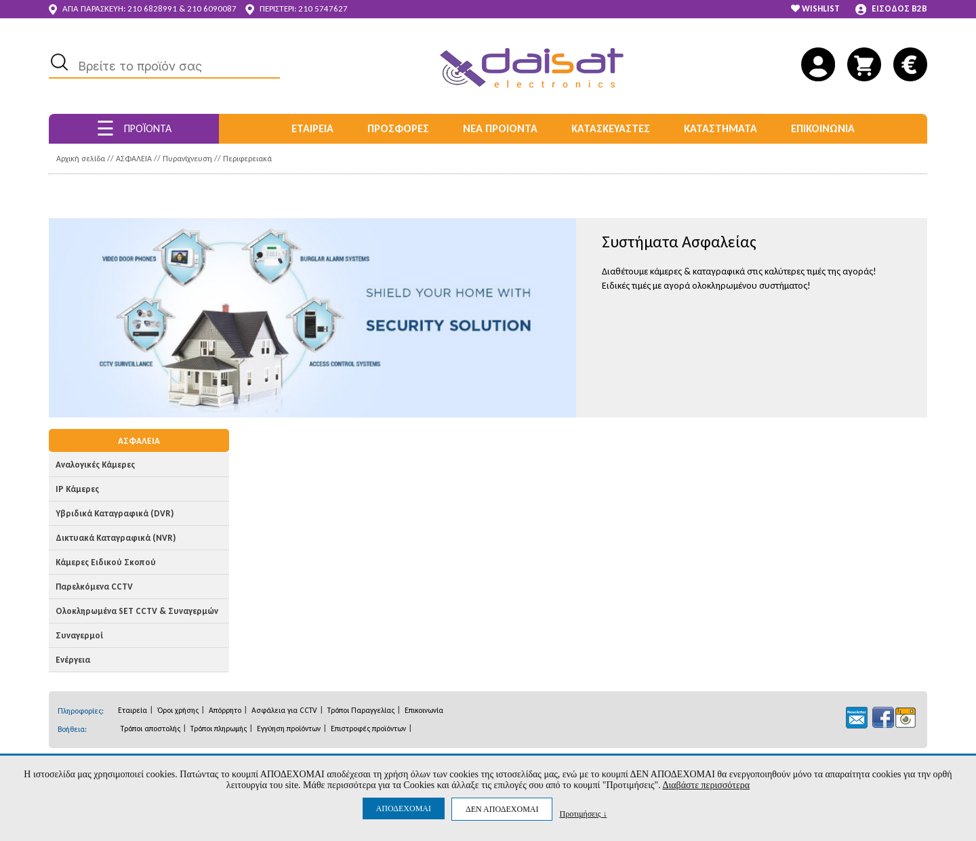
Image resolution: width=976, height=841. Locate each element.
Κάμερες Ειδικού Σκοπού (106, 562)
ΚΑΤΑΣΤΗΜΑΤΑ (720, 128)
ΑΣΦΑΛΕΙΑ (134, 158)
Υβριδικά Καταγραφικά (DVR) (115, 513)
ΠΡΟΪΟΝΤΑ (133, 128)
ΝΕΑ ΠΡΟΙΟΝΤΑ (500, 128)
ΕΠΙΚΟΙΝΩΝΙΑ (823, 128)
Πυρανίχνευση (187, 158)
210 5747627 (323, 8)
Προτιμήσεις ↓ (583, 813)
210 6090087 (212, 8)
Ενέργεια (73, 660)
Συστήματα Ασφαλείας (679, 241)
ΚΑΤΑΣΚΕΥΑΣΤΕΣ (610, 128)
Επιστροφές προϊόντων (368, 728)
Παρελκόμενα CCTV (94, 586)
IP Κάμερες (77, 489)
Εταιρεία (132, 710)
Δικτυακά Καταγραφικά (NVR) (116, 538)
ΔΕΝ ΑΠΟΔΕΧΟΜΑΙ (502, 809)
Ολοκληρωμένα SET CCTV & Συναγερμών (137, 611)
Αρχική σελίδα (80, 158)
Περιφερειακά (247, 158)
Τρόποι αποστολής (150, 728)
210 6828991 (152, 8)
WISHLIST (815, 8)
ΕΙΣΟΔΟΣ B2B (891, 9)
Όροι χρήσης (178, 710)
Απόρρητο (225, 710)
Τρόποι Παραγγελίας (360, 710)
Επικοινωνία (424, 710)
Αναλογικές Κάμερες (95, 464)
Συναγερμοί (79, 635)
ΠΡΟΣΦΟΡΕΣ (398, 128)
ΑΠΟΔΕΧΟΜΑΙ (403, 808)
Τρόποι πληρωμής (218, 728)
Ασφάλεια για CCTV (284, 710)
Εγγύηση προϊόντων (289, 728)
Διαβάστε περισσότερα (706, 785)
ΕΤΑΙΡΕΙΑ (312, 128)
